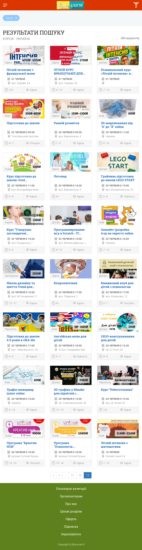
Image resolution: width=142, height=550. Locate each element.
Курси (31, 90)
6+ (55, 304)
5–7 (103, 304)
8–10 (57, 250)
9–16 (104, 144)
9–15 (10, 410)
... (65, 475)
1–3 (56, 144)
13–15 (10, 463)
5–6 (9, 197)
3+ (55, 197)
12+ (103, 410)
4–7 (9, 144)
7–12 (104, 90)
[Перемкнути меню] (5, 5)
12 (80, 475)
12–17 (10, 304)
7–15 (104, 250)
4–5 (9, 357)
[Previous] (53, 475)
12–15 (58, 410)
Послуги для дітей (34, 143)
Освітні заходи (128, 197)
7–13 (104, 463)
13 (87, 475)
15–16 (58, 463)
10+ (9, 90)
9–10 (57, 90)
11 (72, 475)
